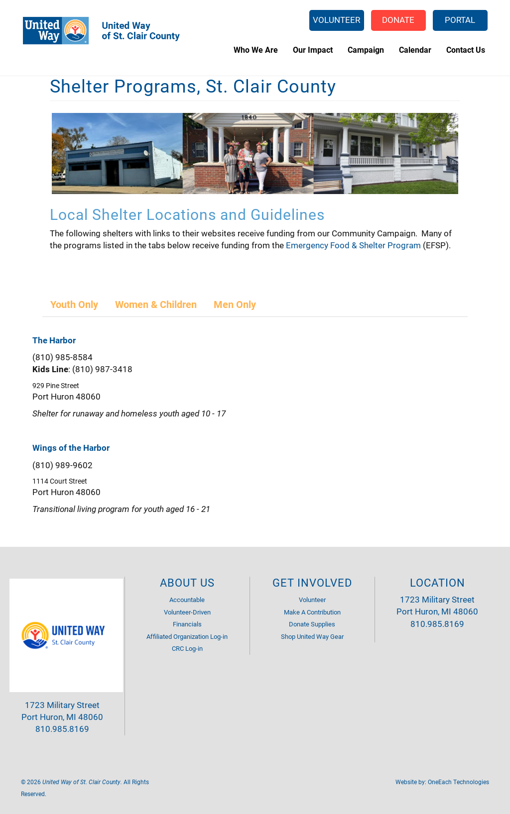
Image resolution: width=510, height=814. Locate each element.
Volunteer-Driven (187, 612)
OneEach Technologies (458, 782)
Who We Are (256, 49)
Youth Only (74, 304)
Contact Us (465, 49)
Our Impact (313, 49)
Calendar (415, 49)
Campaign (366, 49)
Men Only (235, 304)
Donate (398, 19)
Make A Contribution (312, 612)
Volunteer (336, 19)
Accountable (187, 599)
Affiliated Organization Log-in (187, 636)
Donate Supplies (312, 623)
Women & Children (156, 304)
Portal (460, 19)
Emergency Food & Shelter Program (353, 245)
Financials (187, 623)
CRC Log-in (187, 648)
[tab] (74, 304)
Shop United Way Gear (312, 636)
